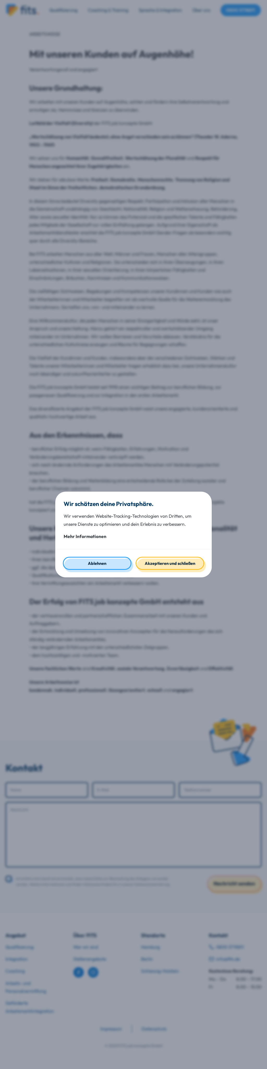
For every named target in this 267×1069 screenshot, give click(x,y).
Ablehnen (97, 563)
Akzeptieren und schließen (170, 563)
